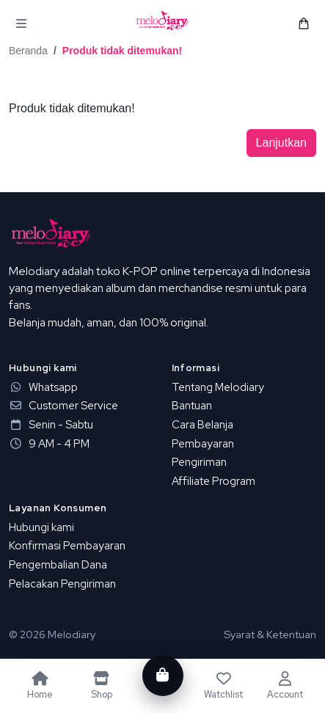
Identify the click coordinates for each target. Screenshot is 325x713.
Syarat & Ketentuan (270, 634)
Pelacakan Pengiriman (62, 584)
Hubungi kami (41, 527)
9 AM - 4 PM (49, 443)
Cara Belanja (202, 424)
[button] (21, 23)
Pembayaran (203, 443)
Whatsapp (43, 387)
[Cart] (162, 675)
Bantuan (192, 405)
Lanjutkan (281, 142)
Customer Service (63, 405)
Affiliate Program (213, 481)
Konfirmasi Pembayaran (67, 545)
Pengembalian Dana (58, 564)
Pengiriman (199, 462)
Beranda (28, 50)
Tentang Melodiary (218, 387)
